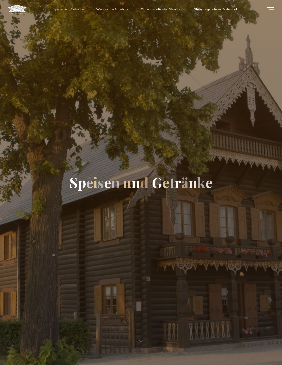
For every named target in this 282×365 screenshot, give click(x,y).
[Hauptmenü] (270, 9)
